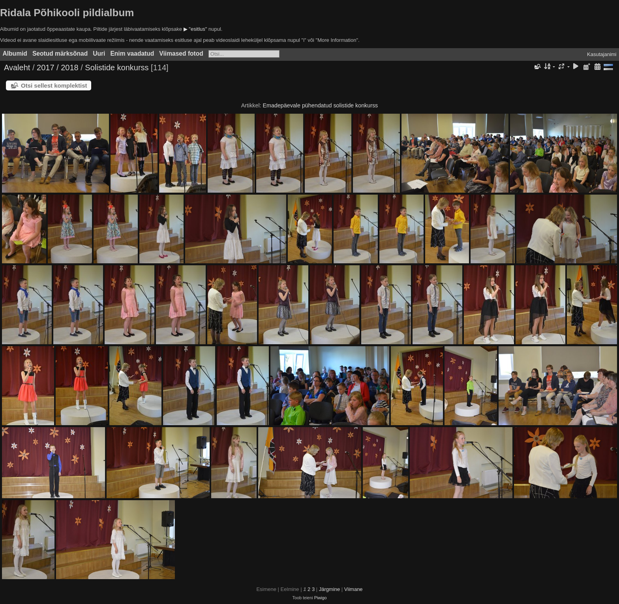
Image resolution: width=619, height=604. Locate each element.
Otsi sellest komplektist (54, 85)
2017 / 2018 (58, 67)
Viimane (353, 589)
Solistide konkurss (116, 67)
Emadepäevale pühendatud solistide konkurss (320, 105)
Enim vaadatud (132, 53)
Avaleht (17, 67)
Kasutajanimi (601, 54)
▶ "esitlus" (195, 29)
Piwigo (320, 597)
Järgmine (329, 589)
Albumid (15, 53)
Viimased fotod (181, 53)
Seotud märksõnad (60, 53)
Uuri (99, 53)
